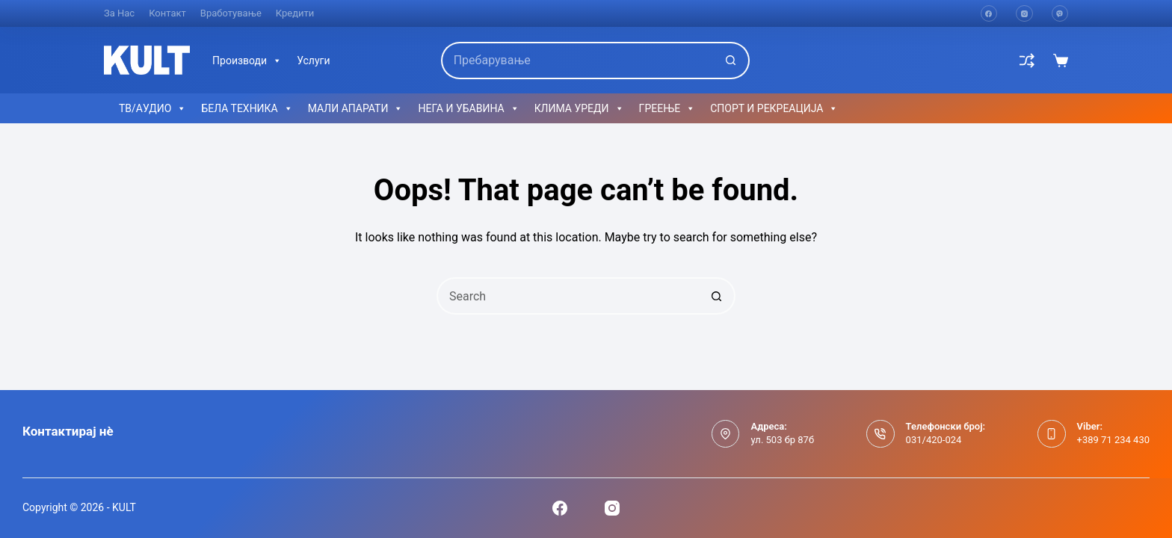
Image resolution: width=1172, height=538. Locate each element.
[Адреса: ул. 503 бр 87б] (726, 434)
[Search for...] (577, 60)
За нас (119, 13)
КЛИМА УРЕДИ (579, 108)
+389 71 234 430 (1113, 439)
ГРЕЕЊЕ (667, 108)
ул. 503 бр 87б (782, 439)
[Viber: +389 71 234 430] (1051, 434)
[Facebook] (989, 13)
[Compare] (1027, 60)
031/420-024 (934, 439)
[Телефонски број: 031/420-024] (880, 434)
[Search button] (731, 60)
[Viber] (1060, 13)
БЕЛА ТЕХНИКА (246, 108)
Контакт (167, 13)
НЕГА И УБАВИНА (468, 108)
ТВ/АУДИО (152, 108)
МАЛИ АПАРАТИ (356, 108)
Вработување (231, 13)
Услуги (313, 61)
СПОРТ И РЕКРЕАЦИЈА (774, 108)
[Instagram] (1024, 13)
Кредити (295, 13)
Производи (247, 60)
